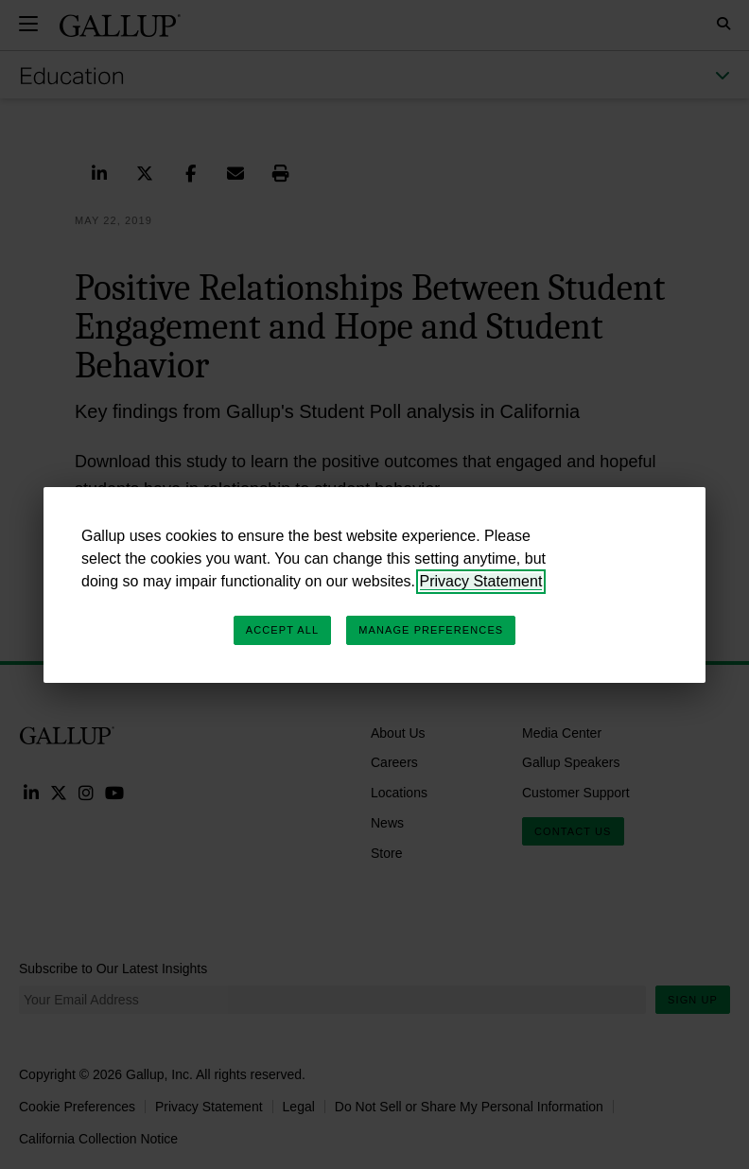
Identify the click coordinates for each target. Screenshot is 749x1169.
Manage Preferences (430, 630)
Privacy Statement (481, 581)
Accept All (282, 630)
